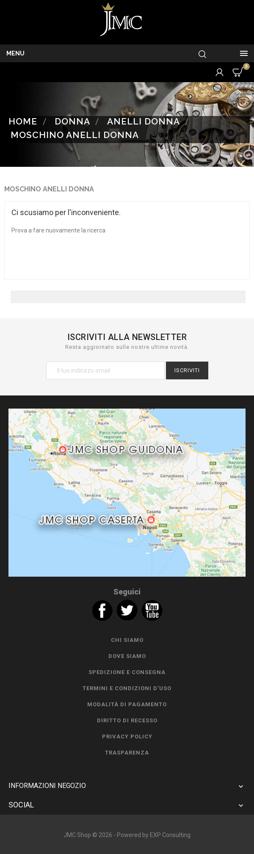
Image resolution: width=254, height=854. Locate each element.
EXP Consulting (170, 835)
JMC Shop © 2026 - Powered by (107, 835)
